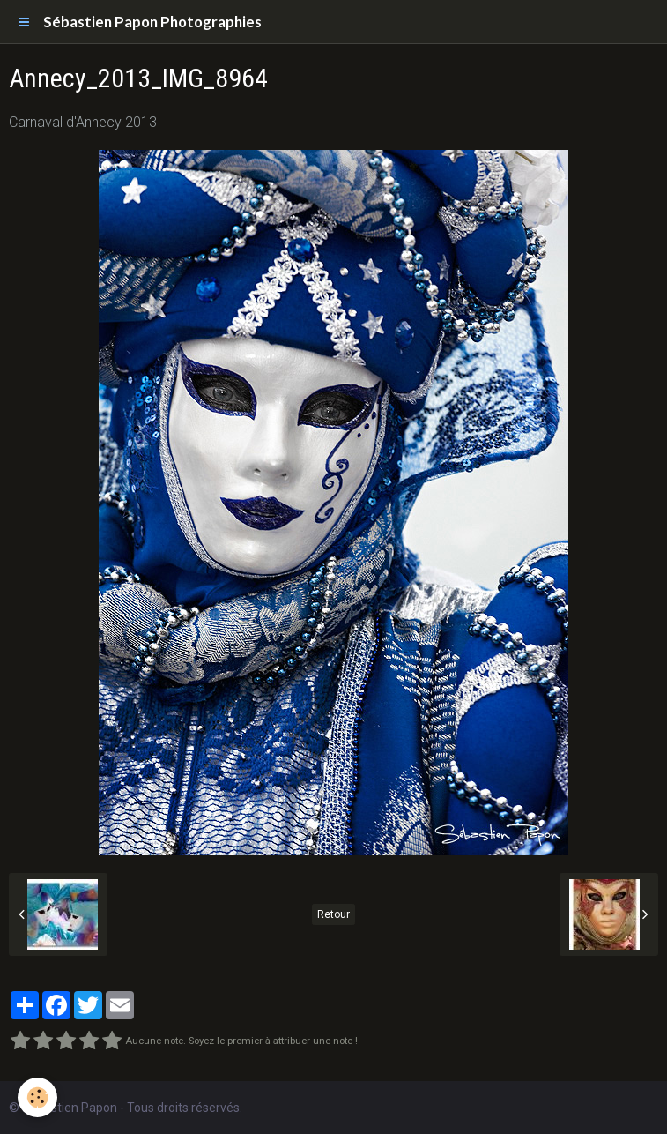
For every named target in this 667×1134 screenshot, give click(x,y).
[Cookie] (37, 1097)
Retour (333, 914)
